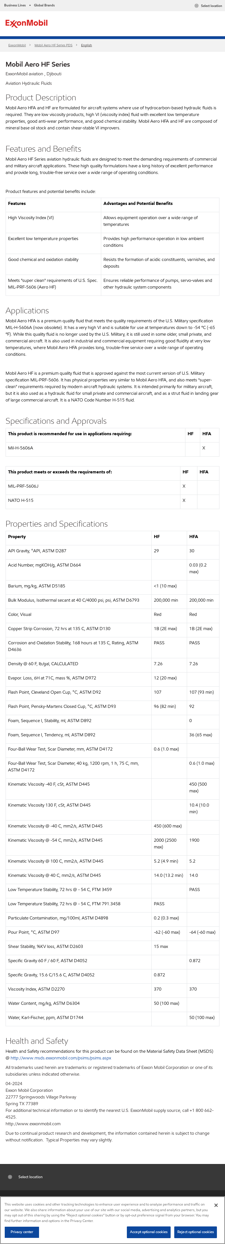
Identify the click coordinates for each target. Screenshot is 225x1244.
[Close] (216, 1205)
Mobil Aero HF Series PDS (53, 45)
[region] (112, 1220)
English (86, 45)
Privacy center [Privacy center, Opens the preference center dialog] (22, 1232)
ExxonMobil (17, 45)
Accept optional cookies (149, 1232)
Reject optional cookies (195, 1232)
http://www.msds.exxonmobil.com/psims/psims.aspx (61, 1058)
